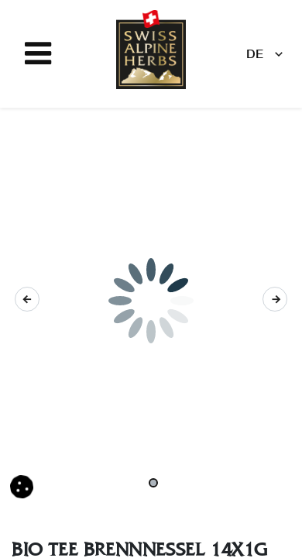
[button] (27, 299)
